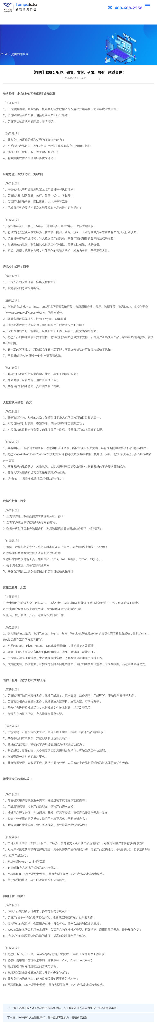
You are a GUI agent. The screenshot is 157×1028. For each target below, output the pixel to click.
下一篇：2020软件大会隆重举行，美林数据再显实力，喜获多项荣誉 (47, 1017)
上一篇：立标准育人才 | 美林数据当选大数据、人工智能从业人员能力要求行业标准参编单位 (62, 1007)
